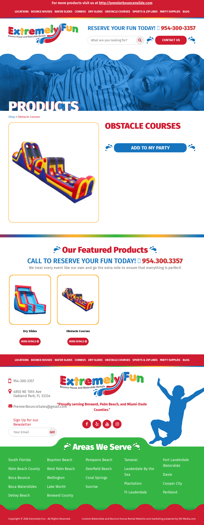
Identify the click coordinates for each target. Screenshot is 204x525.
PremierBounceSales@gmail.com (40, 406)
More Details (30, 341)
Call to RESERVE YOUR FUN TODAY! (81, 261)
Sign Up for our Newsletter (25, 422)
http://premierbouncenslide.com (125, 3)
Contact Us (171, 40)
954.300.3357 (160, 261)
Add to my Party (150, 148)
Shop (11, 117)
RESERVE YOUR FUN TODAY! (121, 28)
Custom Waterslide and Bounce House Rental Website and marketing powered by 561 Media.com (139, 518)
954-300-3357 (176, 28)
